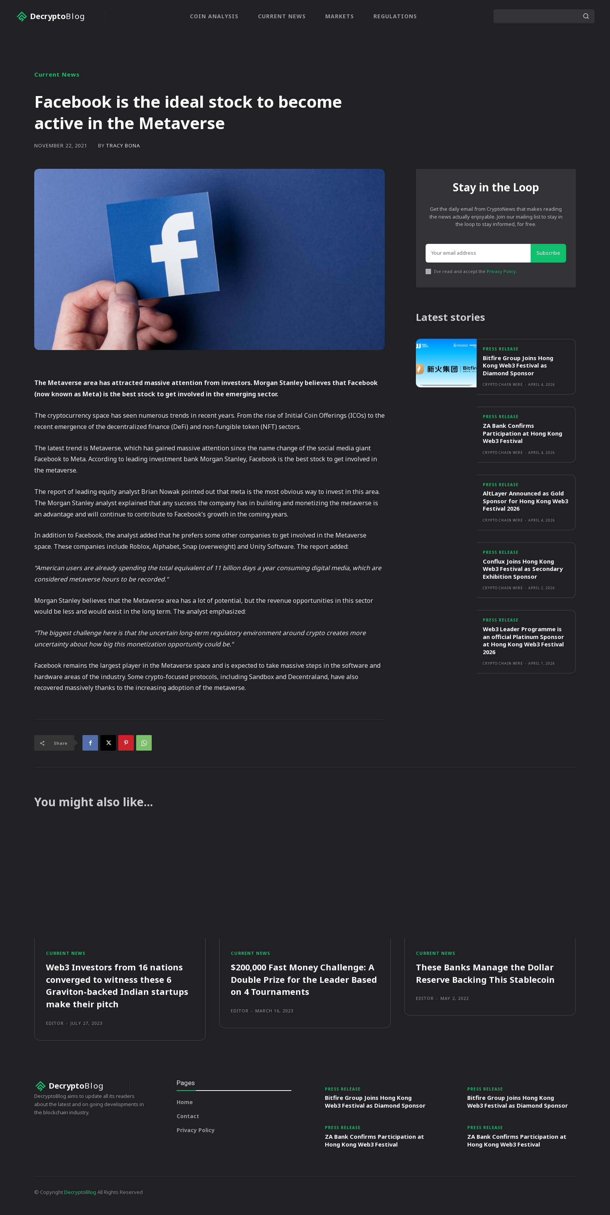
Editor (55, 1022)
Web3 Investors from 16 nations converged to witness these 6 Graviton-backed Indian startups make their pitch (117, 985)
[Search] (585, 16)
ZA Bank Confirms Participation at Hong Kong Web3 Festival (523, 433)
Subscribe (548, 252)
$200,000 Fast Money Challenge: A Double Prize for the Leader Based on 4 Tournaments (304, 979)
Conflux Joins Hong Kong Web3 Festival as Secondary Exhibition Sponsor (524, 569)
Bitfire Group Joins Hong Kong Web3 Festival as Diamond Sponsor (518, 365)
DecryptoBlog (80, 1199)
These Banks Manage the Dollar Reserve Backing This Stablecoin (485, 973)
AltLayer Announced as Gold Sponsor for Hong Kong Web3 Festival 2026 (524, 501)
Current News (57, 74)
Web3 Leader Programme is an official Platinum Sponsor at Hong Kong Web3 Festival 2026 (524, 641)
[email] (478, 253)
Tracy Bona (123, 145)
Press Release (501, 350)
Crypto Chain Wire (503, 384)
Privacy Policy (501, 271)
